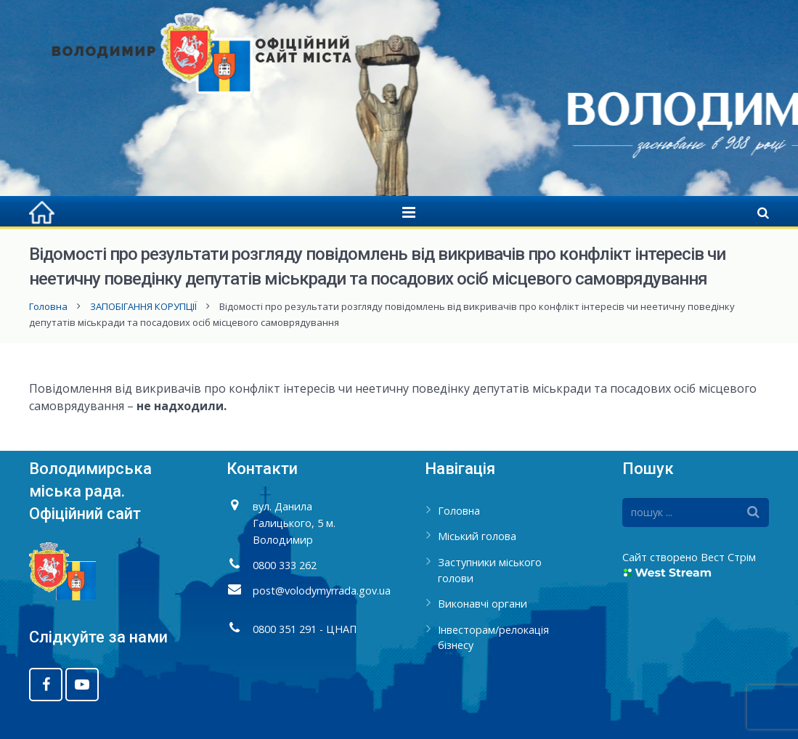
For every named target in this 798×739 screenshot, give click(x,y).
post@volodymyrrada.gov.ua (322, 590)
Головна (48, 306)
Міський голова (477, 536)
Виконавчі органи (482, 604)
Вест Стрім (728, 557)
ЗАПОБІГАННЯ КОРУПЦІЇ (143, 306)
